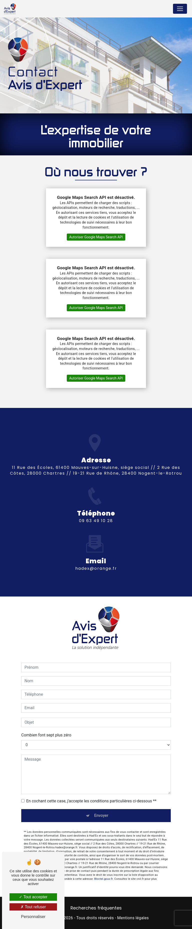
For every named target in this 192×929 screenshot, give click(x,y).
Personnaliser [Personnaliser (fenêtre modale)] (33, 917)
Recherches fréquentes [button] (96, 908)
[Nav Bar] (180, 9)
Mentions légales (133, 918)
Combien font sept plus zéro (46, 735)
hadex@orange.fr (96, 560)
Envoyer (101, 815)
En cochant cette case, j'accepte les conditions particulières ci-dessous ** (91, 801)
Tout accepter (33, 897)
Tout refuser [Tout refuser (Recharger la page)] (33, 907)
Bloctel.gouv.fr (103, 870)
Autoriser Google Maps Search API (96, 237)
